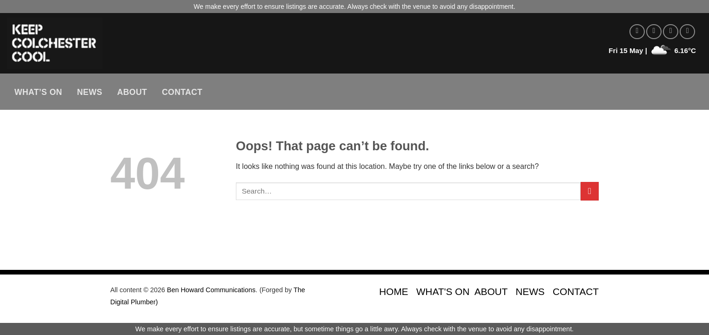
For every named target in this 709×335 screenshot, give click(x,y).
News (89, 92)
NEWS (529, 291)
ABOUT (491, 291)
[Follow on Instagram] (654, 32)
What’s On (38, 92)
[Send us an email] (687, 32)
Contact (182, 92)
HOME (393, 291)
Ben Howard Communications (211, 290)
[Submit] (590, 191)
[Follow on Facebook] (637, 32)
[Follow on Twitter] (670, 32)
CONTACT (576, 291)
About (132, 92)
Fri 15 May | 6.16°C (652, 50)
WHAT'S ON (443, 291)
